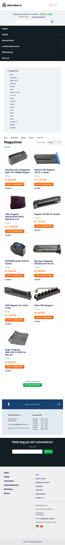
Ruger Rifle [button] (13, 78)
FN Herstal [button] (13, 122)
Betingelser (39, 486)
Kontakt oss (39, 497)
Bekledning (7, 52)
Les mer (8, 188)
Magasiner (14, 71)
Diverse (5, 58)
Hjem (5, 137)
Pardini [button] (12, 98)
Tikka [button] (11, 75)
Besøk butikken (40, 494)
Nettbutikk (14, 137)
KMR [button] (11, 116)
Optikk (5, 34)
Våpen (5, 28)
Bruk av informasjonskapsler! (32, 542)
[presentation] (27, 458)
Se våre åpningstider (38, 17)
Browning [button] (13, 83)
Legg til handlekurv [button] (15, 184)
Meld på (48, 451)
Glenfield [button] (12, 128)
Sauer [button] (12, 110)
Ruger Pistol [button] (14, 81)
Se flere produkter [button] (32, 385)
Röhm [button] (12, 113)
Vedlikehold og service (43, 482)
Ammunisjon (8, 40)
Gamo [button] (12, 119)
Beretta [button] (12, 107)
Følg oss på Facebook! (32, 404)
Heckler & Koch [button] (15, 92)
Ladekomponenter (11, 46)
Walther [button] (12, 125)
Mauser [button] (12, 104)
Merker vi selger (41, 478)
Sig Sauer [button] (13, 101)
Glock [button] (11, 89)
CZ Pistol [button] (13, 95)
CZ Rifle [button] (12, 86)
